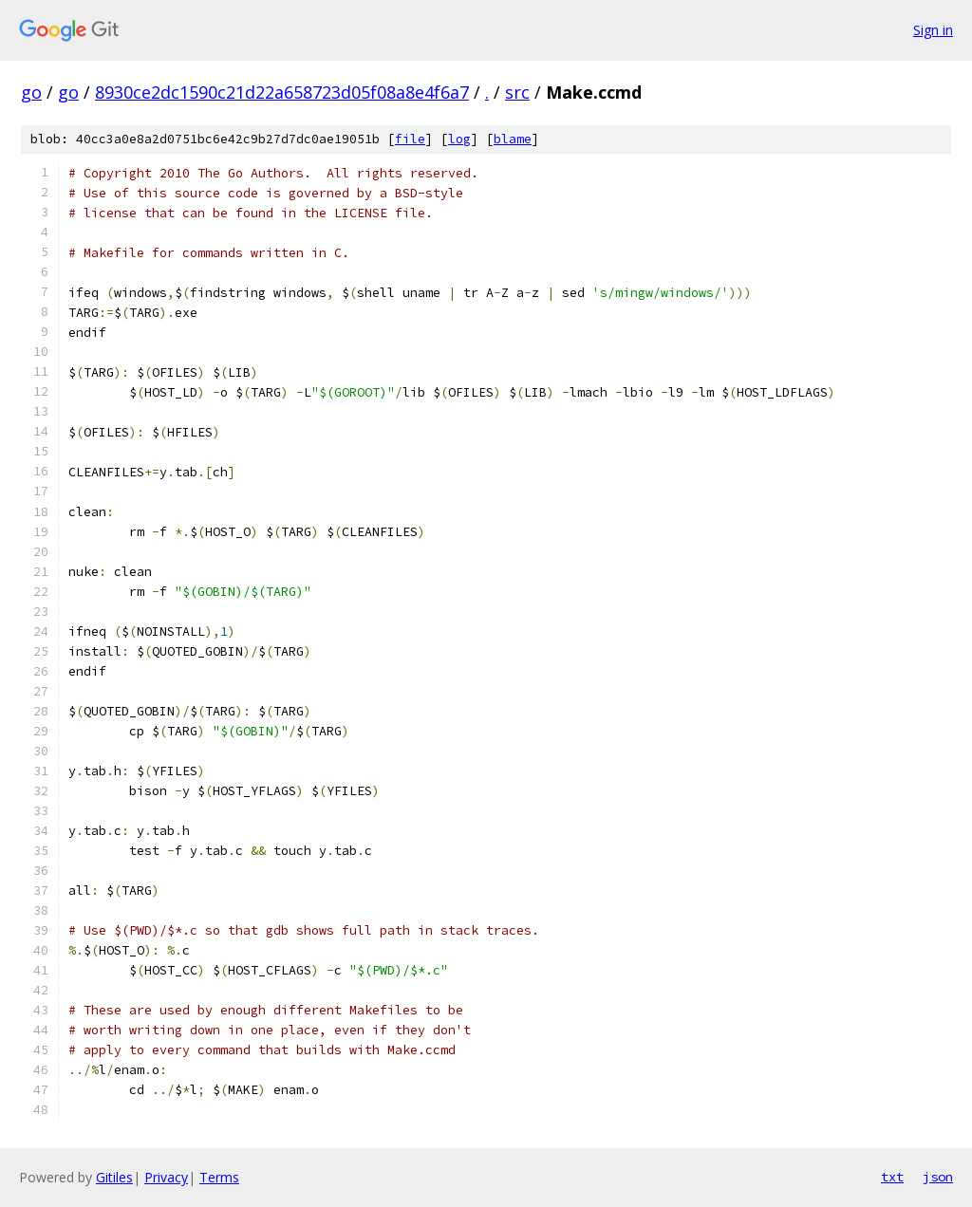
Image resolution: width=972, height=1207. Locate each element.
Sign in (933, 30)
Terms (219, 1177)
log (459, 139)
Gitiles (114, 1177)
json (938, 1176)
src (517, 92)
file (410, 139)
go (31, 92)
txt (892, 1176)
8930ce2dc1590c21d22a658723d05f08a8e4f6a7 (282, 92)
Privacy (166, 1177)
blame (513, 139)
